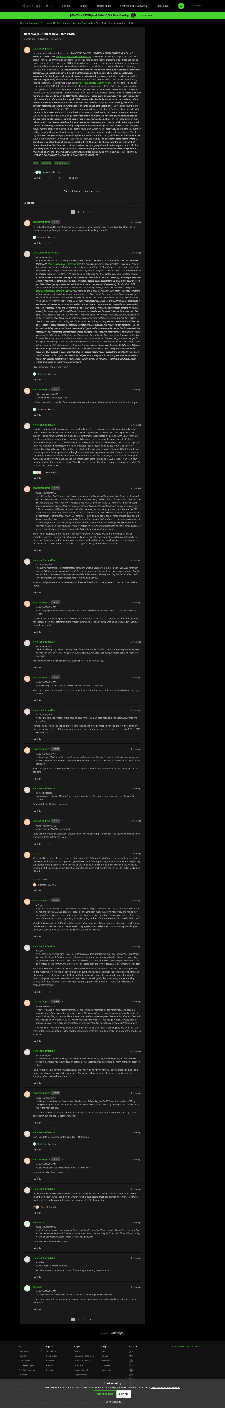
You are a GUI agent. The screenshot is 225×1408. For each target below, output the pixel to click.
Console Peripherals (83, 23)
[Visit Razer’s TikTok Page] (131, 1375)
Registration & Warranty (84, 1356)
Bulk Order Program (27, 1370)
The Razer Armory (61, 23)
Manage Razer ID (81, 1370)
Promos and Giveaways (133, 6)
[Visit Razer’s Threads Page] (131, 1361)
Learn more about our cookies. (165, 1387)
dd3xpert (37, 853)
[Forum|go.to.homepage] (36, 6)
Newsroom (105, 1360)
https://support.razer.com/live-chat (73, 56)
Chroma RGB (51, 1356)
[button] (197, 6)
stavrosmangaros (41, 48)
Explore (49, 1346)
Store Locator (24, 1360)
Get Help (77, 1351)
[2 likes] (45, 1207)
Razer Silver (162, 6)
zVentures (105, 1365)
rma (36, 162)
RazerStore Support (82, 1360)
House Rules (104, 6)
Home (23, 23)
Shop (21, 1346)
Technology (51, 1351)
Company (105, 1346)
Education (23, 1374)
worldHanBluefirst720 (44, 424)
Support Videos (80, 1374)
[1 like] (44, 237)
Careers (104, 1356)
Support (83, 6)
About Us (105, 1351)
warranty (46, 162)
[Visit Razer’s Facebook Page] (131, 1352)
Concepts (50, 1360)
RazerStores (24, 1351)
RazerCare (78, 1365)
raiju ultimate (61, 162)
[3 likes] (46, 472)
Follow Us (133, 1346)
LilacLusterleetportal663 (45, 252)
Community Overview (39, 23)
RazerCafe (23, 1356)
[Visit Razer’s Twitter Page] (131, 1365)
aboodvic (37, 1222)
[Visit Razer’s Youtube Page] (131, 1370)
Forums (66, 6)
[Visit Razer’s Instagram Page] (131, 1356)
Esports (49, 1365)
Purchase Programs (27, 1365)
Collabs (49, 1370)
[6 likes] (46, 172)
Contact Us (106, 1370)
